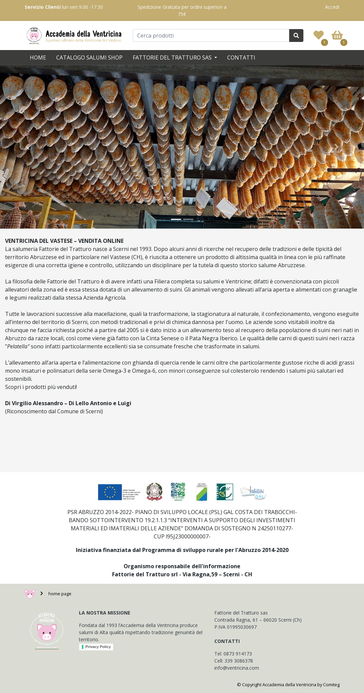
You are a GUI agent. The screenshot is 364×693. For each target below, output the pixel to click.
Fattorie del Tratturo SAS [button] (173, 57)
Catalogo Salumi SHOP (89, 57)
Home (38, 57)
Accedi (332, 7)
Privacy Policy (98, 647)
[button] (27, 147)
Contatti (241, 57)
